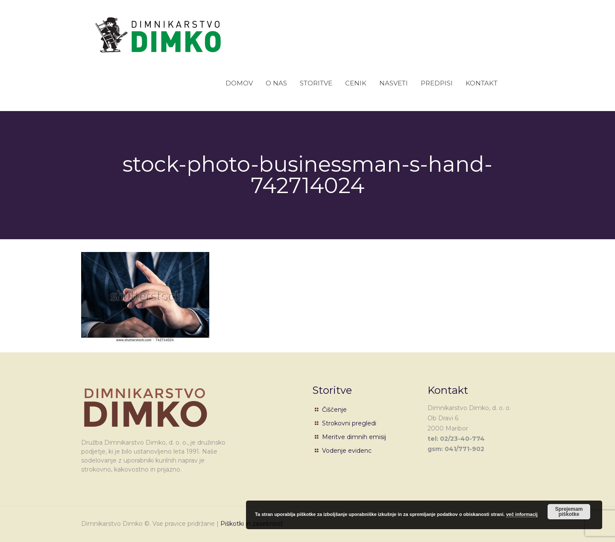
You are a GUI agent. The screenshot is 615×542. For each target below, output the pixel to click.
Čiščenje (334, 409)
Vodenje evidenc (347, 450)
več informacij (522, 514)
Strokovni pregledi (349, 423)
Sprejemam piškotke (569, 511)
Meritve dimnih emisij (354, 437)
